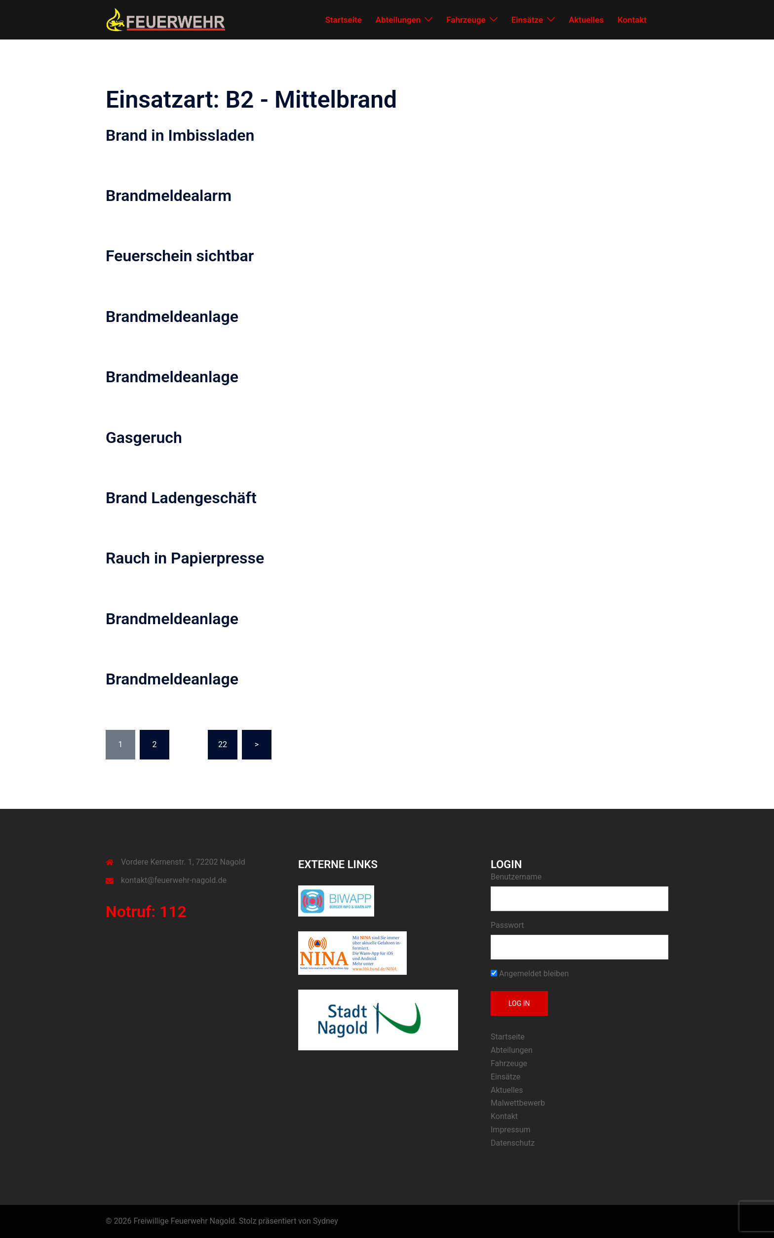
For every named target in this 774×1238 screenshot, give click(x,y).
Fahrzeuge (465, 20)
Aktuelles (586, 20)
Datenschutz (513, 1143)
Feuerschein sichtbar (180, 255)
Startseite (343, 20)
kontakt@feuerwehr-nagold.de (174, 880)
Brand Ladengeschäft (181, 497)
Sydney (325, 1221)
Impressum (511, 1129)
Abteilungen (398, 20)
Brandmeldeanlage (172, 316)
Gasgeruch (144, 437)
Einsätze (527, 20)
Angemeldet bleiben (530, 973)
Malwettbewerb (518, 1103)
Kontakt (632, 20)
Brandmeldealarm (169, 195)
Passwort (507, 925)
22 (222, 744)
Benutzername (516, 876)
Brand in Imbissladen (180, 135)
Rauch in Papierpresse (185, 558)
